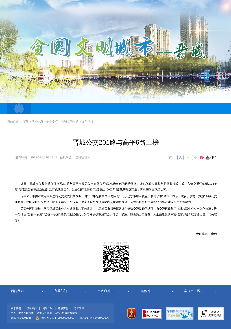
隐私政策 (79, 308)
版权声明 (63, 308)
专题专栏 (52, 121)
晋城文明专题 (70, 121)
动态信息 (37, 121)
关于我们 (16, 308)
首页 (25, 121)
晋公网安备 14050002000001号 (59, 317)
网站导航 (47, 308)
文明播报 (87, 121)
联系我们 (32, 308)
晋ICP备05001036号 (22, 317)
